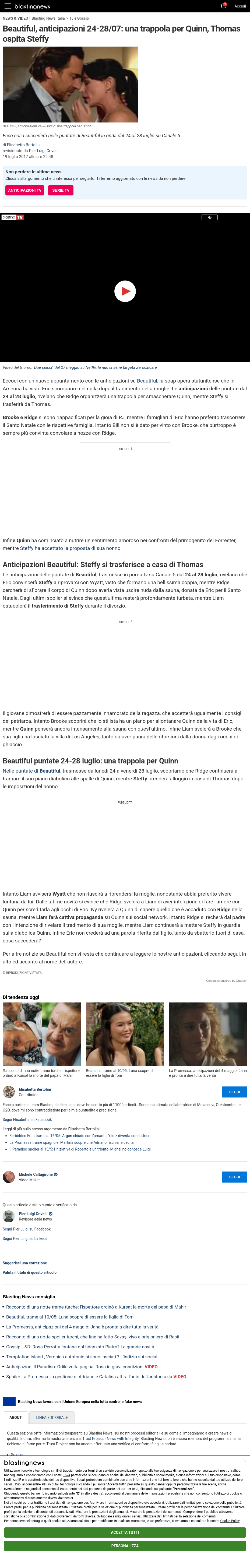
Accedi (240, 6)
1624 (66, 1475)
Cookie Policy (230, 1521)
